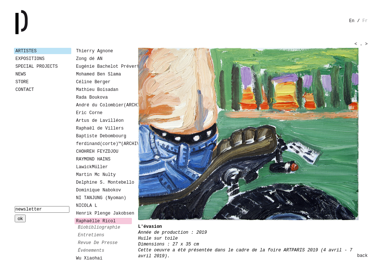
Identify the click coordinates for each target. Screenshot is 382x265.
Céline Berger (93, 82)
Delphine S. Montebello (104, 182)
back (362, 255)
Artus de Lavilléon (100, 120)
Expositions (29, 58)
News (20, 74)
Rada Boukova (92, 97)
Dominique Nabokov (98, 190)
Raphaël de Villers (100, 128)
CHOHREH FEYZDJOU (97, 151)
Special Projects (36, 66)
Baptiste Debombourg (101, 136)
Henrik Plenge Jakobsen (104, 213)
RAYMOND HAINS (93, 159)
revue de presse (98, 242)
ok (20, 218)
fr (365, 21)
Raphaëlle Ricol (96, 221)
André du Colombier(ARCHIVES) (104, 105)
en (351, 21)
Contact (24, 89)
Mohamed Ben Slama (98, 74)
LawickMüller (92, 167)
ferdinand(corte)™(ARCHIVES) (104, 143)
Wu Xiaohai (89, 258)
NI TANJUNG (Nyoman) (101, 198)
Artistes (26, 51)
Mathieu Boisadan (97, 89)
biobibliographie (99, 227)
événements (91, 250)
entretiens (91, 235)
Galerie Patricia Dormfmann (32, 22)
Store (22, 82)
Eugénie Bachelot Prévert (104, 66)
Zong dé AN (89, 58)
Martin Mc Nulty (96, 174)
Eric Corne (89, 113)
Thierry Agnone (94, 51)
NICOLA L (86, 205)
